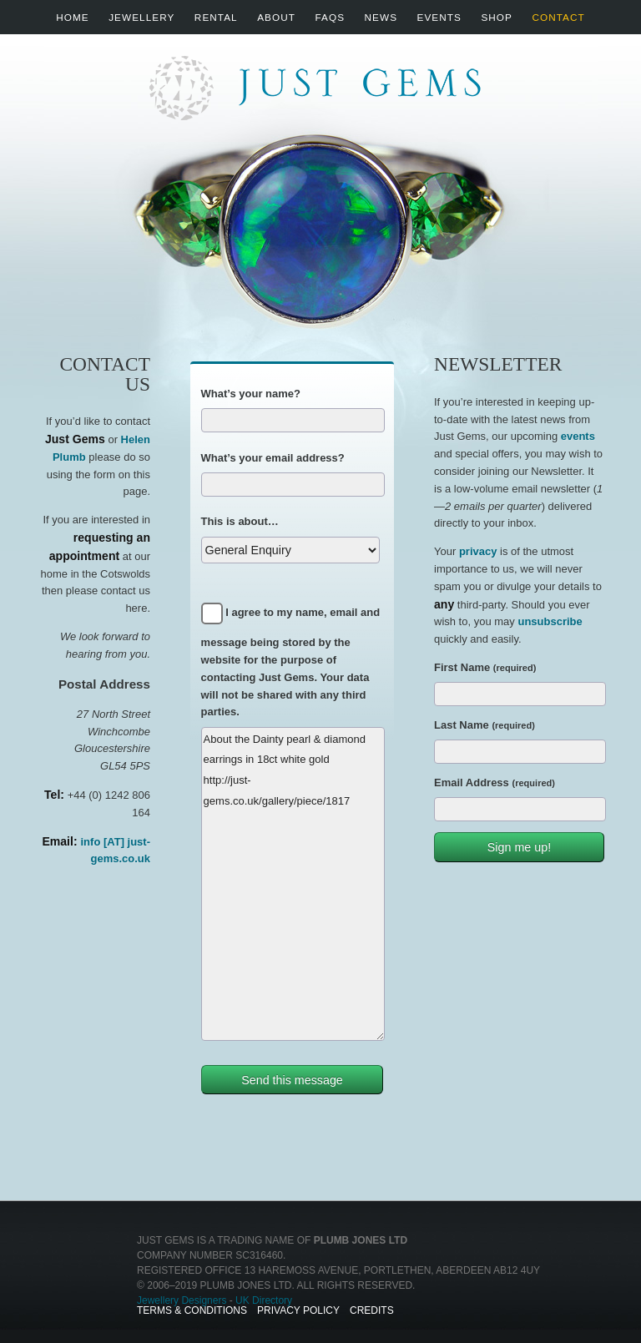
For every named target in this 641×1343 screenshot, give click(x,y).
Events (439, 17)
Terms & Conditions (192, 1310)
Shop (496, 17)
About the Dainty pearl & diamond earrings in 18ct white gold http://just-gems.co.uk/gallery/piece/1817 (293, 884)
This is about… (240, 521)
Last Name (484, 725)
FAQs (330, 17)
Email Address (494, 782)
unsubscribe (549, 621)
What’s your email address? (273, 458)
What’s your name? (250, 393)
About (276, 17)
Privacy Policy (298, 1310)
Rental (216, 17)
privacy (478, 551)
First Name (485, 667)
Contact (558, 17)
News (381, 17)
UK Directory (263, 1300)
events (578, 436)
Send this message (292, 1080)
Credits (372, 1310)
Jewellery (141, 17)
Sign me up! (519, 847)
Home (72, 17)
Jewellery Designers (181, 1300)
